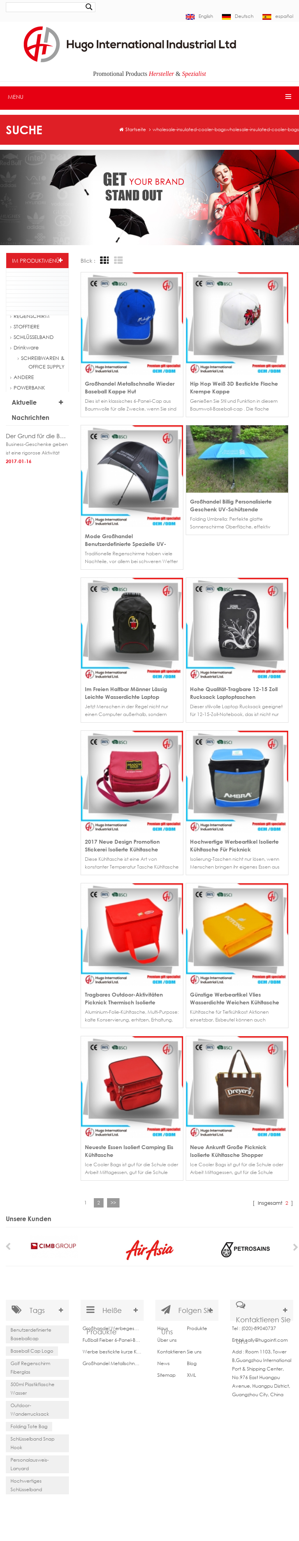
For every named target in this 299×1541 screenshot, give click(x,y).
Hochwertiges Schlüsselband (26, 1483)
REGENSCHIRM (29, 316)
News (163, 1360)
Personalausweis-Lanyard (30, 1462)
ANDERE (22, 377)
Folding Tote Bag (29, 1424)
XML (191, 1372)
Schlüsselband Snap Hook (33, 1441)
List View (117, 260)
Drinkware (24, 347)
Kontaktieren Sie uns (179, 1348)
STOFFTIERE (24, 326)
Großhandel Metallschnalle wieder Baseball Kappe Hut (112, 1360)
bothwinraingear (137, 1509)
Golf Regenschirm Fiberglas (30, 1365)
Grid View (103, 260)
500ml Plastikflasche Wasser (33, 1386)
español (277, 16)
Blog (192, 1360)
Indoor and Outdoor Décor (83, 1509)
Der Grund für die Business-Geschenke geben (37, 435)
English (199, 16)
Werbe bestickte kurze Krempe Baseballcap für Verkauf (112, 1348)
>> (113, 1197)
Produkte (197, 1325)
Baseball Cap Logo (32, 1348)
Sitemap (166, 1372)
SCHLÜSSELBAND (32, 337)
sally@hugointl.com (267, 1337)
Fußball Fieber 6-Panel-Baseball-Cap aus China (112, 1337)
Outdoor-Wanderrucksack (30, 1407)
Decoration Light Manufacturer (197, 1509)
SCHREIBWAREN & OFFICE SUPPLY (41, 362)
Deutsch (237, 16)
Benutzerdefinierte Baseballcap (31, 1332)
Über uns (167, 1337)
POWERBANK (27, 387)
